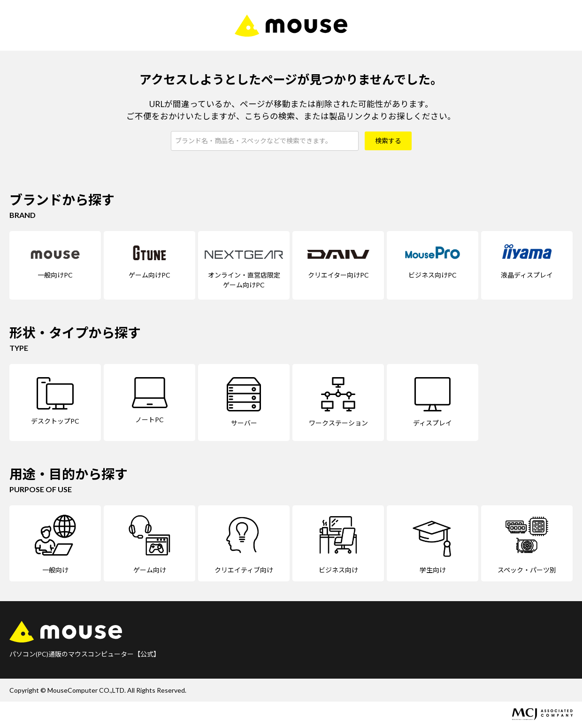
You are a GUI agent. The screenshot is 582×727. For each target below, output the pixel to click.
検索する (388, 141)
